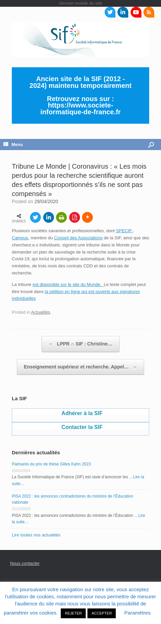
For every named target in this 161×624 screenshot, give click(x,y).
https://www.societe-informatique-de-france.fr (81, 108)
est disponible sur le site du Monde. (68, 284)
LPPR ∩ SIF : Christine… (80, 344)
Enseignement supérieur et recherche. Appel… (80, 367)
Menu (13, 144)
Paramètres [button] (137, 613)
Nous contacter (24, 563)
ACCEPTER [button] (101, 613)
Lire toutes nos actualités (36, 534)
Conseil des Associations (78, 237)
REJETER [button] (73, 613)
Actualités (40, 312)
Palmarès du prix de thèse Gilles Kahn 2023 (51, 464)
